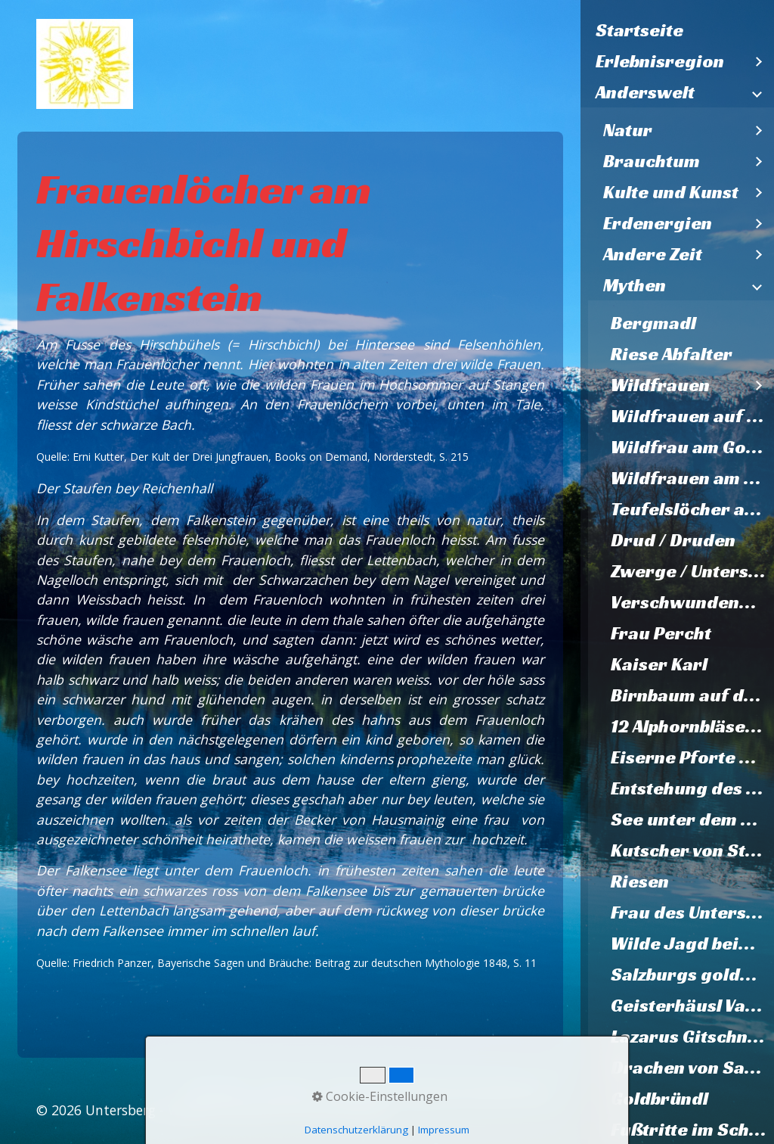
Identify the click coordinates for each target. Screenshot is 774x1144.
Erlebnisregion (660, 61)
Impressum (443, 1129)
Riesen (640, 881)
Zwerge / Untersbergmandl (692, 571)
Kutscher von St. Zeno (692, 850)
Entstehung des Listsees (692, 788)
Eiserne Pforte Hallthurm (692, 757)
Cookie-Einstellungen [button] (379, 1096)
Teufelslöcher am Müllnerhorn (692, 509)
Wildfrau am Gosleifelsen (692, 447)
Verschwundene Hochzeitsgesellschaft (692, 602)
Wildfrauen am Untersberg (692, 478)
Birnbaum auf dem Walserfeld (692, 695)
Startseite (639, 30)
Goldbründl (659, 1098)
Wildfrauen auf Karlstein (692, 416)
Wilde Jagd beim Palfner (692, 943)
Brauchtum (651, 161)
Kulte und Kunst (670, 192)
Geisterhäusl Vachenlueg (692, 1005)
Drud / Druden (673, 540)
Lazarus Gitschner (689, 1036)
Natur (627, 130)
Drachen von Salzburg (692, 1067)
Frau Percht (661, 633)
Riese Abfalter (671, 354)
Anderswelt (645, 92)
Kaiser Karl (659, 664)
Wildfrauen (660, 385)
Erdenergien (657, 223)
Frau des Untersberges (692, 912)
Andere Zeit (652, 254)
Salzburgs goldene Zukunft (692, 974)
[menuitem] (677, 30)
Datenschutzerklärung (356, 1129)
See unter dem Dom (692, 819)
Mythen (634, 285)
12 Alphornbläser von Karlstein (692, 726)
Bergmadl (653, 323)
